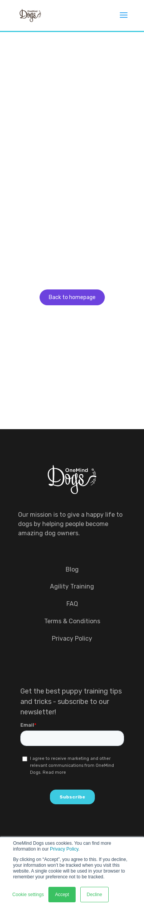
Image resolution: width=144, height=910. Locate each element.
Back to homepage (72, 297)
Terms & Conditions (72, 621)
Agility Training (72, 586)
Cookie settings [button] (28, 894)
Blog (72, 569)
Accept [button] (62, 894)
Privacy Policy (64, 849)
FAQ (72, 603)
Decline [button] (94, 894)
